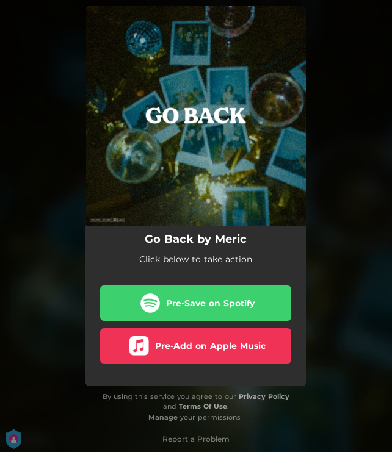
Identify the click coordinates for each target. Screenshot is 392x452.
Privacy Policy (264, 396)
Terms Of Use (203, 406)
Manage (163, 417)
